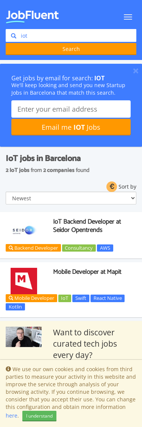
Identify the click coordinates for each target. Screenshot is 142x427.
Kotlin (15, 306)
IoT (64, 298)
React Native (108, 298)
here (11, 415)
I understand (39, 416)
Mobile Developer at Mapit (87, 272)
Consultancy (79, 247)
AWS (105, 247)
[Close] (136, 70)
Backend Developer (33, 247)
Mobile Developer (31, 298)
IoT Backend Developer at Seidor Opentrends (87, 226)
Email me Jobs (71, 127)
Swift (80, 298)
